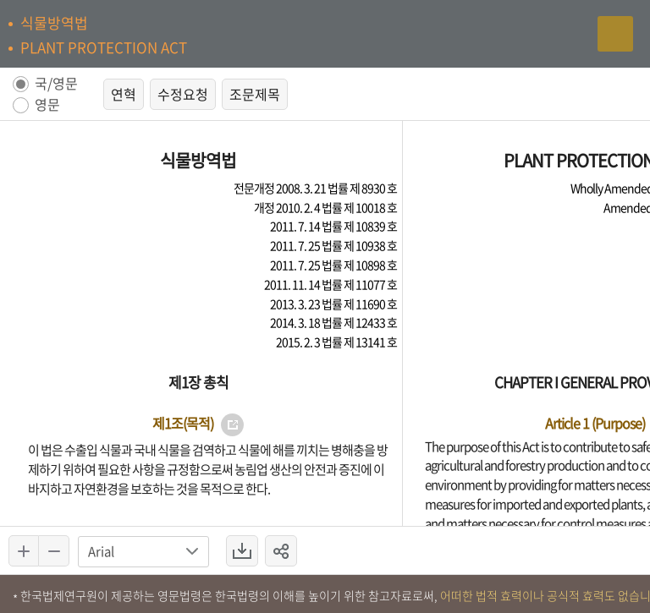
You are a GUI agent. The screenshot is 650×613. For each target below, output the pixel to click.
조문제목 (254, 94)
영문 (47, 105)
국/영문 (56, 84)
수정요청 (182, 94)
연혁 (123, 94)
